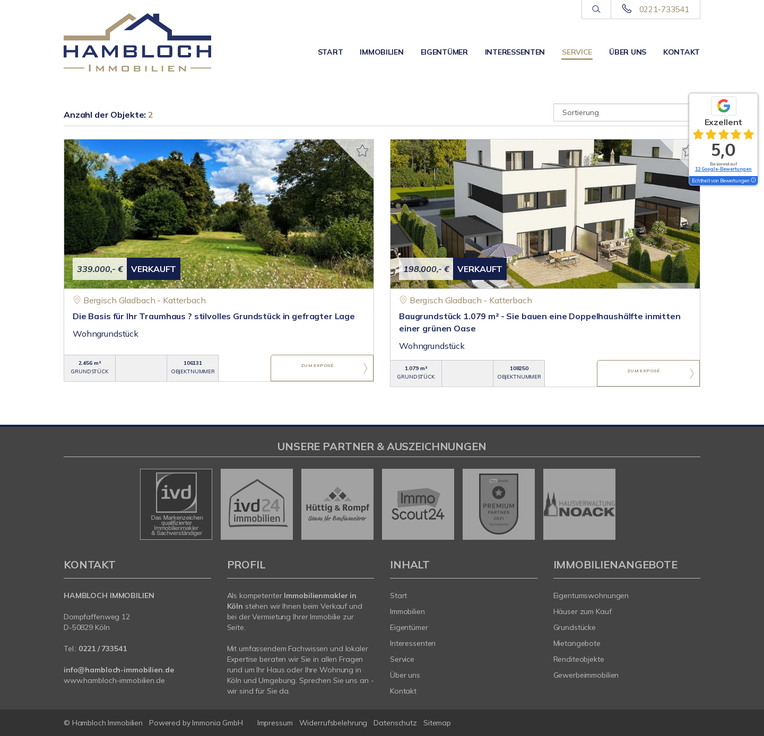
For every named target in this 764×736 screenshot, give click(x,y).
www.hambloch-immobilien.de (114, 680)
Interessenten (515, 52)
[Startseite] (137, 42)
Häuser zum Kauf (582, 611)
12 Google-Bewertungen (723, 169)
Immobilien (381, 52)
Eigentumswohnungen (591, 595)
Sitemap (437, 723)
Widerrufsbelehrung (333, 723)
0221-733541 (664, 9)
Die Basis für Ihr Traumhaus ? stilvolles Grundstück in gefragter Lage (214, 316)
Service (577, 52)
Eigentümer (444, 52)
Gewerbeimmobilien (586, 675)
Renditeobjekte (578, 659)
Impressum (275, 723)
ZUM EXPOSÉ (317, 368)
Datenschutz (395, 723)
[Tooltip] (753, 181)
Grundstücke (574, 627)
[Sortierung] (627, 112)
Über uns (627, 52)
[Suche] (596, 9)
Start (330, 52)
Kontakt (681, 52)
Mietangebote (577, 643)
